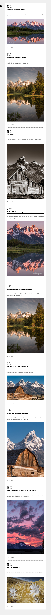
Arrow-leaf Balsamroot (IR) (13, 567)
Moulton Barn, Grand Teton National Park (17, 413)
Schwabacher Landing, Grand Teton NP (16, 57)
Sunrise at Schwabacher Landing (15, 212)
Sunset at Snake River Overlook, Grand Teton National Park (21, 490)
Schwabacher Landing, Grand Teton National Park (19, 289)
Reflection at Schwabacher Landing (15, 9)
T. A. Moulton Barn (11, 134)
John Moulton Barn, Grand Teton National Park (18, 366)
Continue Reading (10, 47)
